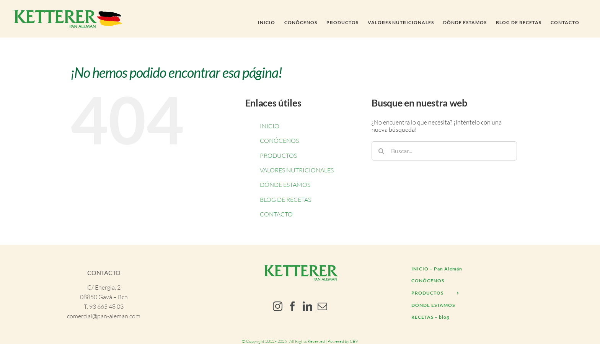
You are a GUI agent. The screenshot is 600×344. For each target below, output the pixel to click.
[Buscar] (381, 151)
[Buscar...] (444, 151)
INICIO (269, 126)
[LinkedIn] (307, 306)
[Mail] (322, 306)
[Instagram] (277, 306)
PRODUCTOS (278, 155)
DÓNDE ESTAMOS (285, 184)
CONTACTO (276, 214)
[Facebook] (292, 306)
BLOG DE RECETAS (285, 199)
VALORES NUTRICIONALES (297, 170)
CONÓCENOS (279, 140)
